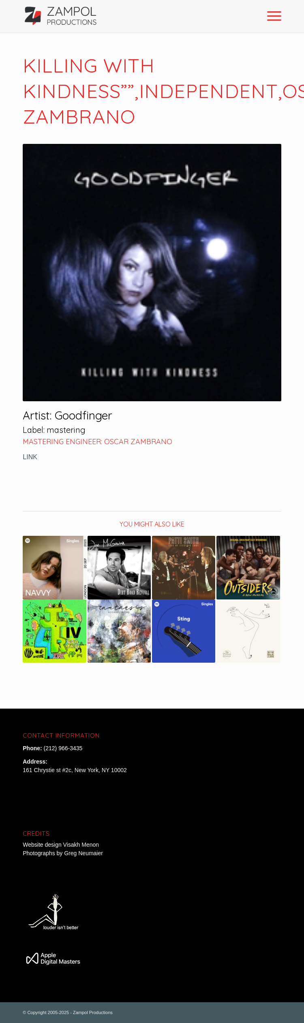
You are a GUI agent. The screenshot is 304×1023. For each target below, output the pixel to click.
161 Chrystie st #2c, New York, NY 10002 (75, 770)
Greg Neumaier (83, 853)
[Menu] (270, 16)
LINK (30, 456)
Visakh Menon (82, 844)
